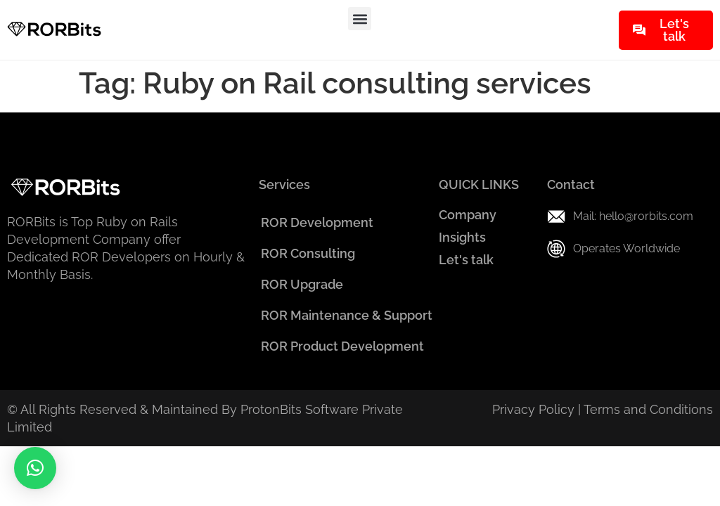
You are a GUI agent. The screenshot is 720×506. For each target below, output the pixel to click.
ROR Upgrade (302, 284)
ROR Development (317, 222)
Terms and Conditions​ (648, 409)
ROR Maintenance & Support (346, 315)
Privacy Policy (533, 409)
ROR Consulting (308, 253)
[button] (359, 18)
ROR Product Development (342, 346)
